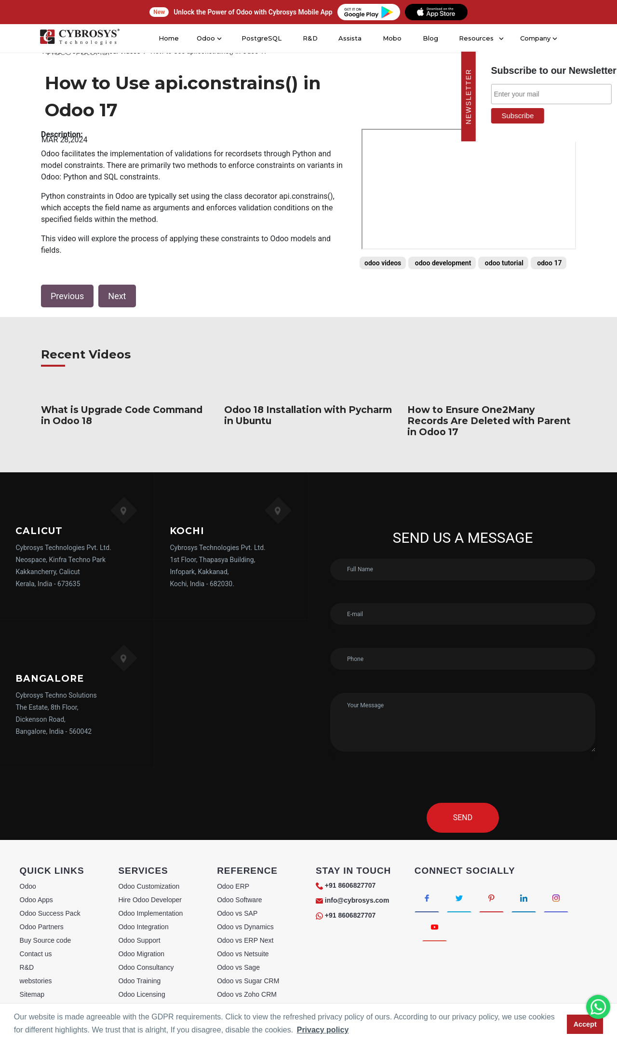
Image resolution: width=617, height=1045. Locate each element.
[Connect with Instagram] (556, 897)
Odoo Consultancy (146, 967)
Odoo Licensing (141, 994)
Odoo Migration (141, 954)
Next (117, 296)
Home (171, 38)
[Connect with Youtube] (434, 926)
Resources (474, 38)
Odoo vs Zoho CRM (247, 994)
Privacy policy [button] (323, 1030)
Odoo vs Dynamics (245, 927)
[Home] (79, 38)
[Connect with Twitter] (459, 897)
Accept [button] (585, 1024)
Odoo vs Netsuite (242, 954)
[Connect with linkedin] (523, 897)
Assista (349, 38)
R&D (309, 38)
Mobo (391, 38)
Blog (429, 38)
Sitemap (32, 994)
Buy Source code (45, 940)
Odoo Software (239, 900)
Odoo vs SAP (237, 913)
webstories (36, 981)
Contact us (36, 954)
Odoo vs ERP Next (245, 940)
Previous (67, 296)
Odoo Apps (36, 900)
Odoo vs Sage (238, 967)
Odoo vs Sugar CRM (248, 981)
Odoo (28, 886)
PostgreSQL (262, 38)
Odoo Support (139, 940)
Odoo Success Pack (50, 913)
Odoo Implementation (150, 913)
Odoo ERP (233, 886)
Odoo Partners (42, 927)
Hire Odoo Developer (150, 900)
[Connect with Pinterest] (491, 897)
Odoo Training (139, 981)
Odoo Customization (148, 886)
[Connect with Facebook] (427, 897)
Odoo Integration (143, 927)
